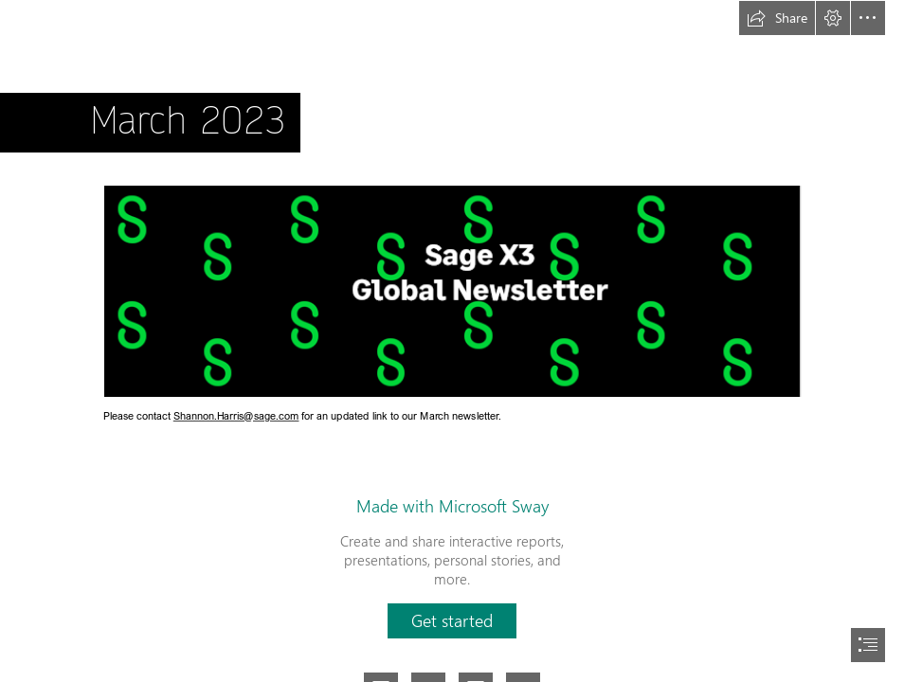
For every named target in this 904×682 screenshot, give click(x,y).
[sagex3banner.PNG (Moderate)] (451, 290)
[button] (777, 18)
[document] (452, 341)
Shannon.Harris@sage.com (236, 416)
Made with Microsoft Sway (452, 505)
